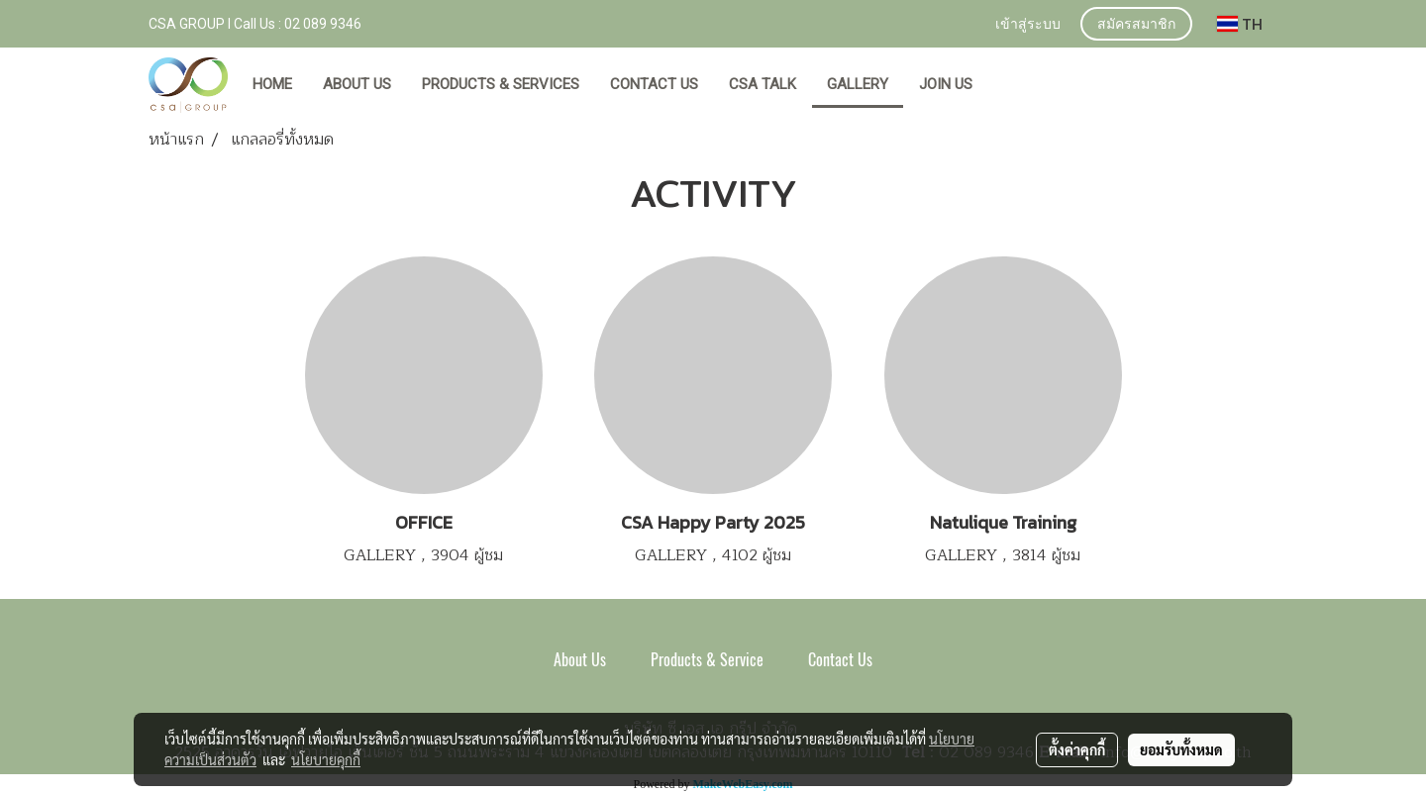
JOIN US (945, 84)
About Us (580, 659)
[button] (1006, 85)
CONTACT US (654, 84)
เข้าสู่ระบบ (1028, 25)
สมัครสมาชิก (1136, 25)
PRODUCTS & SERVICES (500, 84)
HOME (272, 84)
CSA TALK (762, 84)
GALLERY (857, 84)
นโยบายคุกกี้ (325, 759)
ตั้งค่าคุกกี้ (1077, 749)
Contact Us (840, 659)
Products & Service (707, 659)
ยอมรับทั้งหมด (1181, 749)
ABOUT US (357, 84)
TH (1240, 24)
